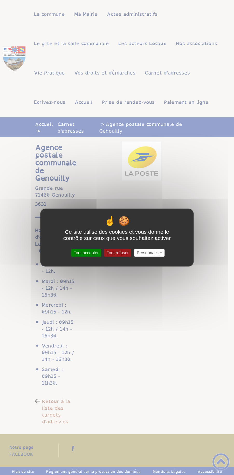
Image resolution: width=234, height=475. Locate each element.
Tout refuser (117, 253)
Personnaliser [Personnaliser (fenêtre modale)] (149, 253)
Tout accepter (86, 253)
